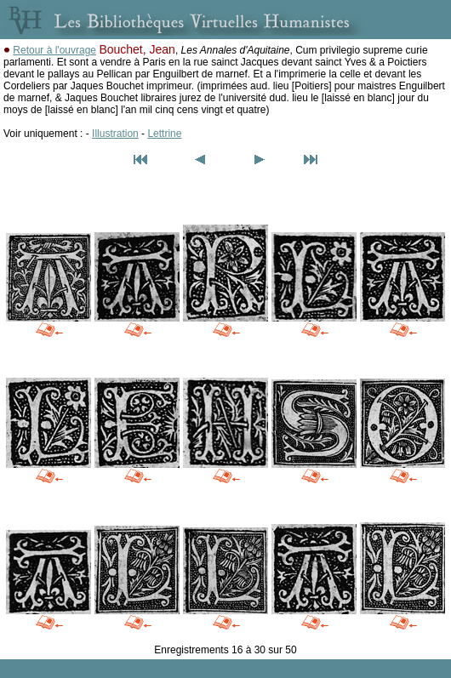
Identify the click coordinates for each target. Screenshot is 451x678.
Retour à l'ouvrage (54, 50)
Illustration (115, 134)
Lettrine (164, 134)
